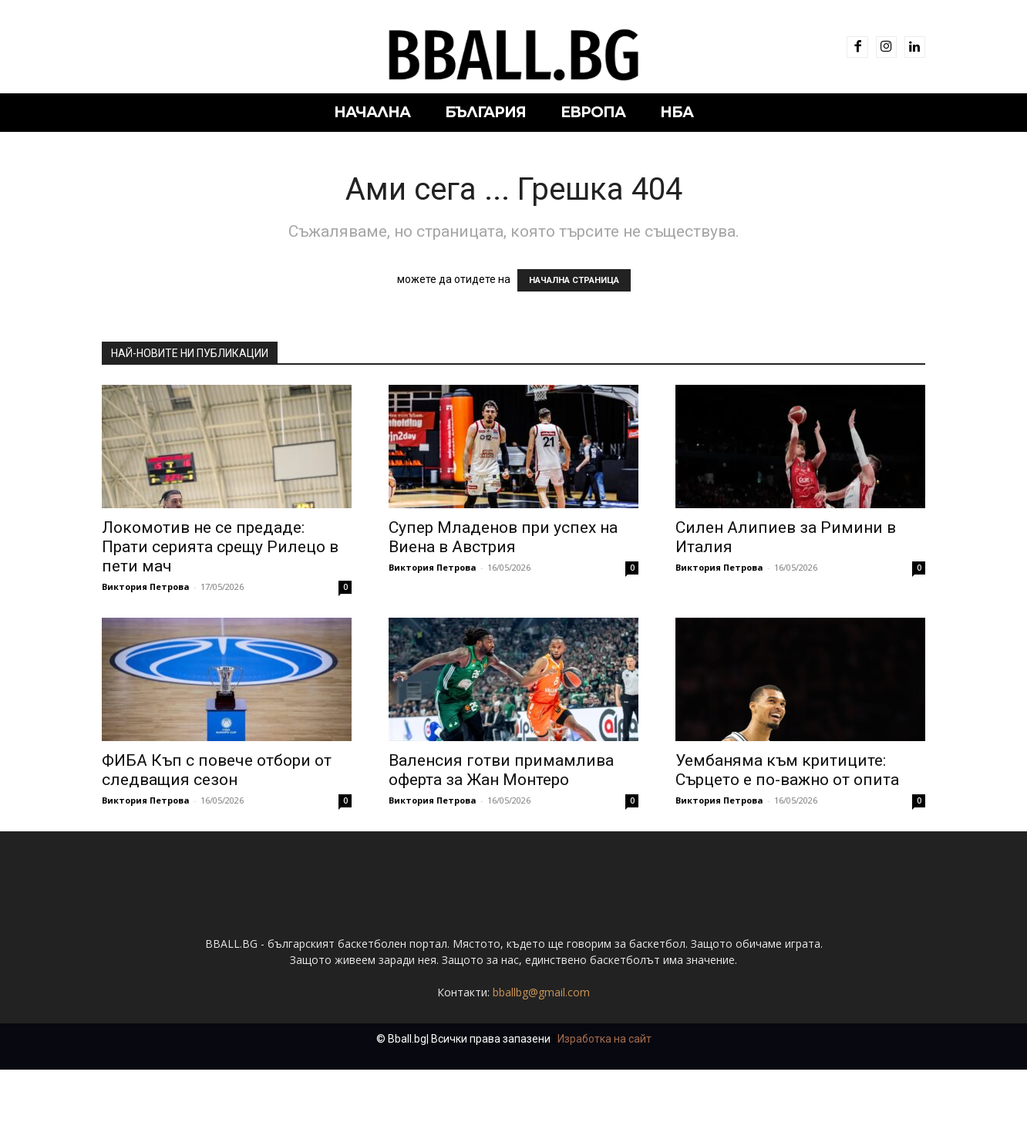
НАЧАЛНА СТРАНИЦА (574, 280)
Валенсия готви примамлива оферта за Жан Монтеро (501, 770)
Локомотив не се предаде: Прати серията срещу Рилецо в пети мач (220, 546)
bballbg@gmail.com (541, 1051)
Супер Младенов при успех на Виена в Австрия (503, 537)
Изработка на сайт (604, 1098)
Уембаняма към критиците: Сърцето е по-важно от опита (787, 770)
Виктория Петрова (146, 586)
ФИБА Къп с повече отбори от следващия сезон (217, 770)
